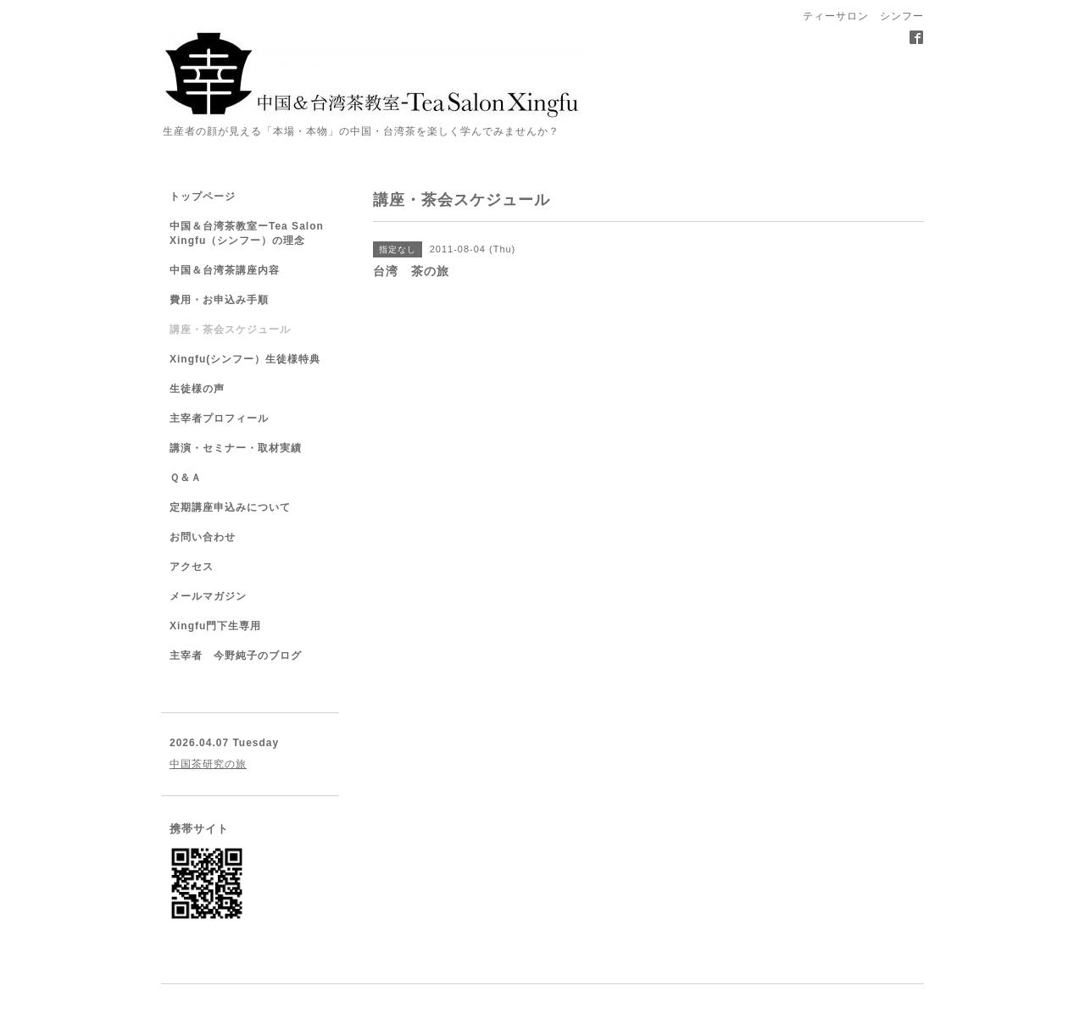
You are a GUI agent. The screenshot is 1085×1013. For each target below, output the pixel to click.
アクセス (192, 567)
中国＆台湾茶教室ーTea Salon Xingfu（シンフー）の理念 (247, 233)
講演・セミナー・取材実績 (236, 448)
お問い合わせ (203, 537)
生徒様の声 (197, 389)
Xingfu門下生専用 (215, 626)
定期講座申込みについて (230, 507)
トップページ (203, 196)
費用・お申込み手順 (219, 300)
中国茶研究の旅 (208, 764)
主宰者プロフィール (219, 418)
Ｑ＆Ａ (186, 478)
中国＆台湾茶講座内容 (225, 270)
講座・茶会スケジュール (230, 329)
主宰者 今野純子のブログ (236, 655)
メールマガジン (208, 596)
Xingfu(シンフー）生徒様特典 (245, 359)
